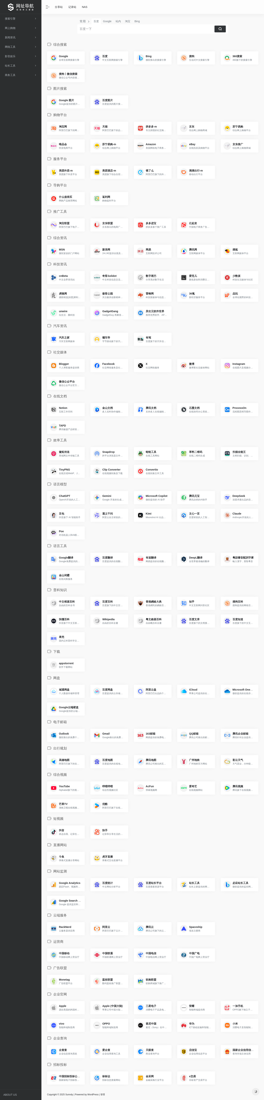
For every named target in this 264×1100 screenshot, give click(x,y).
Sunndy (69, 1094)
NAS (84, 6)
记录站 (72, 6)
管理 (102, 1094)
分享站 (59, 6)
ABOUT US (10, 1094)
